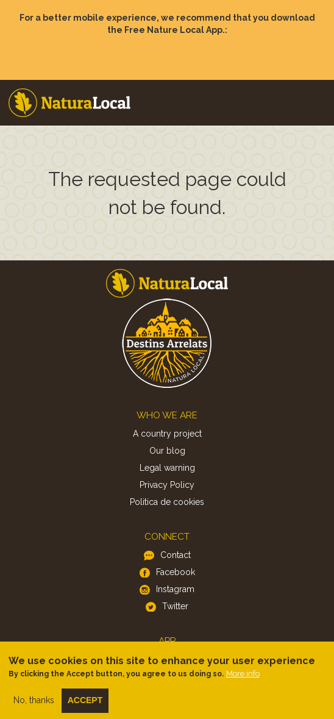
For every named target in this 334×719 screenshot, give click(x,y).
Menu (316, 91)
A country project (167, 433)
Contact (175, 555)
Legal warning (167, 468)
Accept (85, 705)
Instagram (175, 589)
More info (243, 679)
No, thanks (33, 705)
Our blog (167, 451)
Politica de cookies (167, 502)
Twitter (175, 606)
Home (69, 102)
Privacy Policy (167, 485)
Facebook (175, 572)
